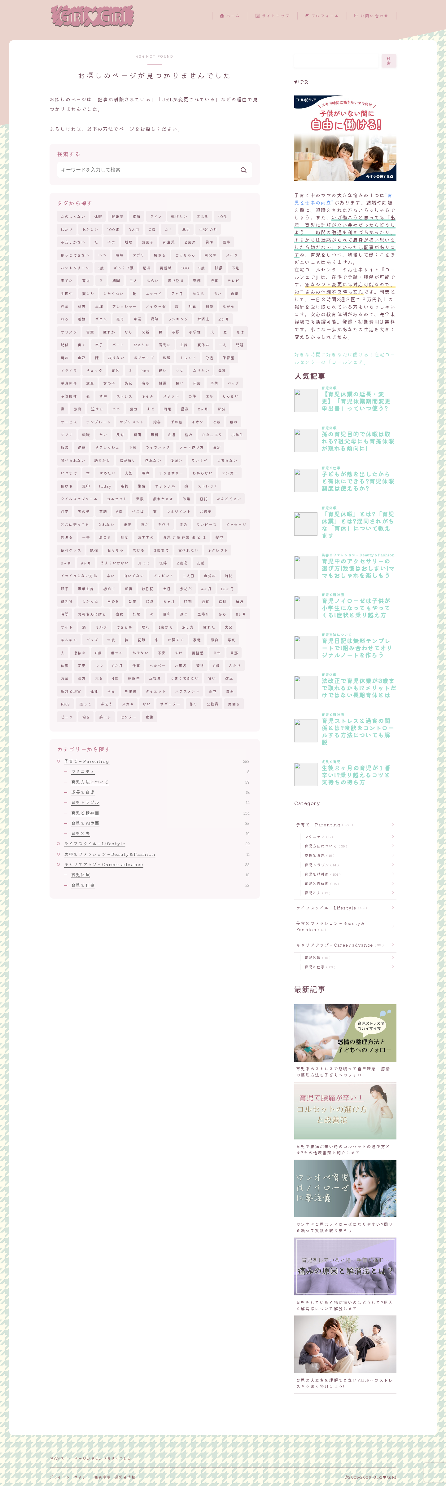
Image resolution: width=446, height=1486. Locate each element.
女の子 (109, 383)
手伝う (106, 703)
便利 (167, 614)
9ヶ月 (86, 562)
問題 (240, 344)
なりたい (201, 370)
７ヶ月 (177, 293)
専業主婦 (86, 588)
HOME (57, 1458)
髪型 (219, 537)
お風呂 (181, 665)
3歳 (98, 652)
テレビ (233, 280)
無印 (86, 486)
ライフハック (158, 447)
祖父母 (210, 255)
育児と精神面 (160, 813)
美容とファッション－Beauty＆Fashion (157, 854)
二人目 (188, 575)
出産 (128, 524)
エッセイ (154, 293)
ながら (228, 306)
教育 (78, 408)
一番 (86, 537)
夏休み (203, 344)
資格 (200, 665)
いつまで (69, 472)
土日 (167, 588)
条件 (192, 396)
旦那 (234, 652)
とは (240, 331)
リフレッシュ (107, 447)
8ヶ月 (203, 408)
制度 (124, 537)
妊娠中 (134, 678)
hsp (146, 370)
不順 (176, 331)
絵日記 (148, 588)
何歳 (197, 383)
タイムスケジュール (79, 498)
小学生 (237, 434)
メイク (232, 255)
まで (150, 408)
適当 (184, 614)
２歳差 (190, 242)
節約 (214, 639)
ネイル (148, 396)
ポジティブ (143, 357)
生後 (111, 639)
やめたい (107, 472)
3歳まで (161, 550)
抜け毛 (67, 486)
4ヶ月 (206, 588)
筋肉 (82, 306)
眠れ (146, 627)
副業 (133, 601)
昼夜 (185, 408)
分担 (209, 357)
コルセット (117, 498)
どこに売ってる (75, 524)
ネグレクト (218, 550)
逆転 (82, 447)
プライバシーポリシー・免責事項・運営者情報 (92, 1476)
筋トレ (105, 716)
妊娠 (137, 614)
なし (129, 331)
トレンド (188, 357)
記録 (142, 639)
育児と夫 (160, 833)
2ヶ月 (224, 318)
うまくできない (184, 678)
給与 (157, 421)
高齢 (124, 486)
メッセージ (236, 524)
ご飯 (217, 421)
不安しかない (73, 242)
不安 (162, 652)
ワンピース (206, 524)
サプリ (67, 434)
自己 (82, 357)
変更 (82, 665)
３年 (217, 652)
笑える (202, 216)
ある (222, 614)
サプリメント (132, 421)
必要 (65, 511)
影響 (218, 267)
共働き (234, 703)
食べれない (188, 550)
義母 (120, 318)
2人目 (134, 229)
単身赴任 (69, 383)
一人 (222, 344)
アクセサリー (171, 472)
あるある (69, 639)
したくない (113, 293)
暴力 (186, 229)
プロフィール (322, 16)
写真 (231, 639)
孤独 (94, 691)
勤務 (197, 280)
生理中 (67, 293)
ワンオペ (199, 460)
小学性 (195, 331)
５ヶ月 (169, 601)
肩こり (105, 537)
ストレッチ (207, 486)
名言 (172, 434)
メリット (171, 396)
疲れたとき (163, 498)
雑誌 (229, 575)
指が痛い (128, 460)
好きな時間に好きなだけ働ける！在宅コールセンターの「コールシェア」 (345, 358)
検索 (389, 61)
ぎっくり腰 (123, 267)
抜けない (116, 357)
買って (144, 562)
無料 (155, 434)
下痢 (133, 447)
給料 (222, 601)
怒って (85, 703)
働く (82, 344)
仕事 (136, 665)
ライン (156, 216)
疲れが (109, 331)
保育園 (228, 357)
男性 (209, 242)
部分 (222, 408)
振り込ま (176, 280)
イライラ (69, 370)
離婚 (82, 318)
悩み (189, 434)
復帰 (163, 562)
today (105, 486)
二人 (133, 280)
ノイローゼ (156, 306)
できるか (124, 627)
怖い (217, 293)
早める (113, 601)
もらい (152, 280)
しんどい (230, 396)
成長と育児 (160, 792)
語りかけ (102, 460)
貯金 (65, 306)
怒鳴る (67, 537)
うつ (180, 370)
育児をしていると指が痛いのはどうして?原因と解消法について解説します (344, 1305)
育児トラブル (160, 802)
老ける (139, 550)
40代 (223, 216)
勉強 (94, 550)
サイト (67, 627)
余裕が (186, 588)
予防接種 (69, 396)
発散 (140, 498)
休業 (186, 498)
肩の (65, 357)
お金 (65, 678)
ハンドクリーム (75, 267)
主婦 (184, 344)
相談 (209, 306)
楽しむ (88, 293)
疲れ (234, 421)
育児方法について (160, 782)
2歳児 (182, 562)
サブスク (69, 331)
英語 (103, 511)
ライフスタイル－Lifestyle (157, 843)
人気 (129, 472)
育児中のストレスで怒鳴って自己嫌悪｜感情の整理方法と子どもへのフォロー (343, 1071)
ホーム (230, 16)
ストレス (124, 396)
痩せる (117, 652)
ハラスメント (187, 691)
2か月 (117, 665)
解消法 (203, 318)
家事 (226, 242)
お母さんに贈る (92, 614)
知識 (129, 588)
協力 (133, 408)
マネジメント (178, 511)
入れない (106, 524)
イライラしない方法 (79, 575)
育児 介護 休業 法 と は (184, 537)
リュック (94, 370)
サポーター (170, 703)
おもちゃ (115, 550)
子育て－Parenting (157, 761)
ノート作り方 (191, 447)
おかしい (90, 229)
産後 (150, 716)
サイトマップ (273, 16)
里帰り (203, 614)
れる (65, 318)
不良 (111, 691)
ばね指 (176, 421)
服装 (65, 447)
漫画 (230, 691)
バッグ (233, 383)
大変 (229, 627)
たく (169, 229)
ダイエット (156, 691)
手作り (164, 524)
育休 (116, 370)
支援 (200, 562)
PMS (65, 703)
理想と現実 (71, 691)
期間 (116, 280)
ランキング (178, 318)
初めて (109, 588)
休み (209, 396)
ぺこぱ (138, 511)
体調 (65, 665)
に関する (176, 639)
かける (198, 293)
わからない (202, 472)
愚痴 (129, 383)
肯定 (217, 447)
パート (118, 344)
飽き (86, 716)
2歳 (216, 665)
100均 (113, 229)
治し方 (188, 627)
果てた (67, 280)
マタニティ (160, 771)
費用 (137, 434)
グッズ (92, 639)
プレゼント (163, 575)
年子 (99, 344)
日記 (204, 498)
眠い (163, 370)
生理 (99, 306)
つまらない (227, 460)
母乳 (222, 370)
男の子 (84, 511)
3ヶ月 (66, 562)
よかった (90, 601)
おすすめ (146, 537)
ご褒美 (206, 511)
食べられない (73, 460)
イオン (197, 421)
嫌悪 (163, 383)
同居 (168, 408)
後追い (176, 460)
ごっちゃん (185, 255)
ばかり (67, 229)
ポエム (101, 318)
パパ (116, 408)
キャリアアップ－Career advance (157, 864)
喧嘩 (146, 472)
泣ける (97, 408)
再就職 (166, 267)
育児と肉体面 (160, 823)
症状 (120, 614)
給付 (65, 344)
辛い (111, 575)
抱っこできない (75, 255)
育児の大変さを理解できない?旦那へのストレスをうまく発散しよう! (344, 1383)
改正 (229, 678)
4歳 (115, 678)
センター (128, 716)
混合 (183, 524)
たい (103, 434)
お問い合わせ (371, 16)
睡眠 (129, 242)
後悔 (142, 486)
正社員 (155, 678)
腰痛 (137, 216)
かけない (140, 652)
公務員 (213, 703)
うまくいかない (114, 562)
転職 (86, 434)
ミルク (101, 627)
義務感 (198, 652)
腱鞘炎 (118, 216)
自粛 (235, 293)
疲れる (160, 255)
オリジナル (165, 486)
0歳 (152, 229)
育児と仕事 (160, 885)
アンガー (230, 472)
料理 (167, 357)
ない (147, 703)
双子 (65, 588)
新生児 (169, 242)
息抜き (80, 652)
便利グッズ (71, 550)
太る (99, 678)
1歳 (101, 267)
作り (194, 703)
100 (185, 267)
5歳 (201, 267)
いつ (102, 255)
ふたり (235, 665)
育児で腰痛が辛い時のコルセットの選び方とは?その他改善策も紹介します (343, 1149)
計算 (192, 306)
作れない (153, 460)
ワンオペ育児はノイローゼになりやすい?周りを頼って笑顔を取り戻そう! (344, 1227)
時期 (188, 601)
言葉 (90, 331)
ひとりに (141, 344)
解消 (240, 601)
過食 (205, 601)
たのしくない (73, 216)
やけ (179, 652)
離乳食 (67, 601)
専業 (137, 318)
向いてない (134, 575)
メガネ (128, 703)
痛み (146, 383)
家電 (197, 639)
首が (145, 524)
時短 (120, 255)
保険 (150, 601)
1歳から (166, 627)
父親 (146, 331)
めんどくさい (229, 498)
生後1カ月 (208, 229)
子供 (111, 242)
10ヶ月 (227, 588)
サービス (69, 421)
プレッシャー (124, 306)
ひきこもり (212, 434)
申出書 (131, 691)
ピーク (67, 716)
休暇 (98, 216)
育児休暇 (160, 874)
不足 (235, 267)
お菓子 (148, 242)
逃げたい (179, 216)
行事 (214, 280)
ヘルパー (157, 665)
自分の (210, 575)
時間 (65, 614)
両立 (213, 691)
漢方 (82, 678)
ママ (99, 665)
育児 (86, 280)
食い (212, 678)
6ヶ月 (241, 614)
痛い (180, 383)
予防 (214, 383)
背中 (103, 396)
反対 (120, 434)
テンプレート (98, 421)
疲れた (209, 627)
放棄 (90, 383)
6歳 (119, 511)
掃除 (155, 318)
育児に (165, 344)
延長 (147, 267)
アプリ (139, 255)
